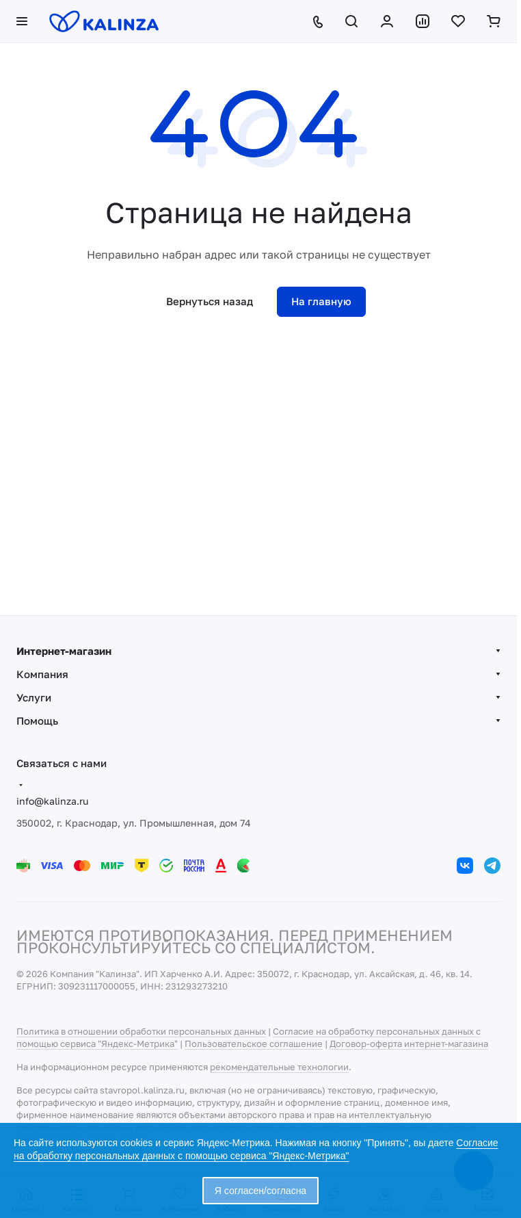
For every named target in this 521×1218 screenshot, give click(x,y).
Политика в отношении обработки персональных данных (141, 1031)
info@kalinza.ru (52, 801)
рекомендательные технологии (279, 1066)
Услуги (33, 697)
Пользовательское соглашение (254, 1043)
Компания (42, 674)
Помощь (37, 720)
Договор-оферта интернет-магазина (409, 1043)
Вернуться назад (209, 301)
